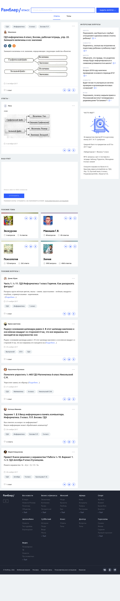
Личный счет (46, 509)
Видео (25, 543)
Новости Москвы (28, 503)
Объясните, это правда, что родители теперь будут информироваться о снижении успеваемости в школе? (99, 60)
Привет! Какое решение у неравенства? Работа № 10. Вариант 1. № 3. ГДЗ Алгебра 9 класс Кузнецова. (38, 458)
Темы (62, 526)
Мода (62, 500)
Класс (62, 519)
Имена (100, 526)
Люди (43, 526)
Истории (44, 523)
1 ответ (8, 90)
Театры (82, 506)
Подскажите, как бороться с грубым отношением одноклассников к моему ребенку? (99, 35)
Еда (61, 509)
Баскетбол (102, 506)
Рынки (43, 506)
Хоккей (101, 503)
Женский (64, 496)
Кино (81, 500)
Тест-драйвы (27, 526)
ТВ (23, 550)
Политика (26, 506)
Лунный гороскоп (105, 533)
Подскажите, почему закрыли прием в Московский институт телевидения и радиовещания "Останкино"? (99, 98)
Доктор (82, 519)
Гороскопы (103, 519)
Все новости (27, 496)
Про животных (28, 556)
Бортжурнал (27, 530)
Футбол (101, 500)
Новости (25, 523)
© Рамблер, (7, 570)
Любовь (63, 506)
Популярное (27, 547)
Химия (47, 259)
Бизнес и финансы (49, 496)
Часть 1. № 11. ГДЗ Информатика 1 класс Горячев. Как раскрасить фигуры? (39, 285)
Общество (26, 509)
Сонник (101, 523)
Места (43, 533)
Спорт (100, 496)
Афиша (82, 496)
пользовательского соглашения (56, 201)
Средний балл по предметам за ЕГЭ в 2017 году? (98, 146)
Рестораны (83, 509)
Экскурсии (10, 231)
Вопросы (82, 523)
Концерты (83, 503)
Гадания (101, 530)
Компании (45, 503)
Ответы (63, 523)
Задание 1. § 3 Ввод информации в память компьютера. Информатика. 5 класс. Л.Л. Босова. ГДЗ (34, 416)
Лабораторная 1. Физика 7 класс (96, 152)
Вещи (43, 530)
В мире (25, 500)
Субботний (46, 519)
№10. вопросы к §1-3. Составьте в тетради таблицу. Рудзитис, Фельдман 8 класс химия (99, 159)
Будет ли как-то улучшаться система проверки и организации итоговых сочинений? (98, 85)
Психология (11, 259)
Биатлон (101, 509)
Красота (63, 503)
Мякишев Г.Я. (51, 231)
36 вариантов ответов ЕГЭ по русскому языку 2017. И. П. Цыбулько (99, 138)
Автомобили (27, 519)
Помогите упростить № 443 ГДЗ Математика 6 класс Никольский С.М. (38, 376)
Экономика (45, 500)
